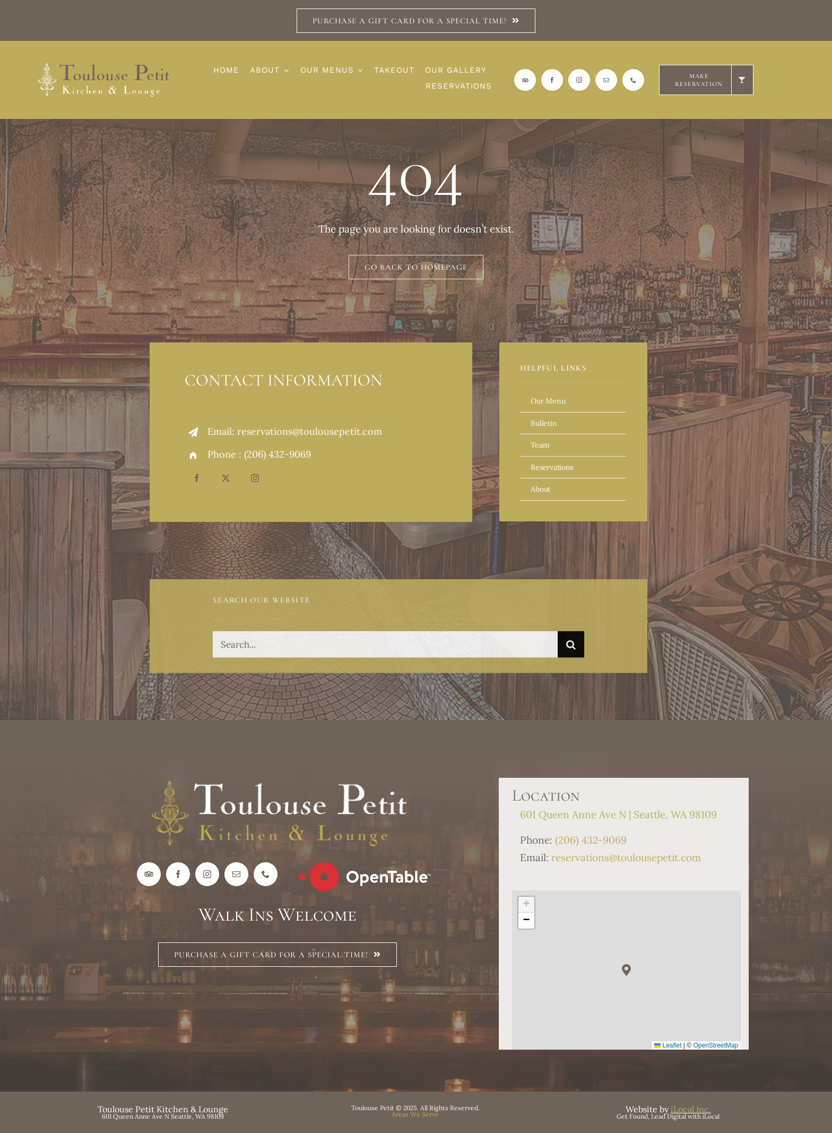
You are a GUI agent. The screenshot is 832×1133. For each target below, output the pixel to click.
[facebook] (552, 80)
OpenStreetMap (716, 1045)
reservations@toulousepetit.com (309, 431)
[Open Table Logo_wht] (364, 867)
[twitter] (226, 478)
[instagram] (579, 80)
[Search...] (385, 649)
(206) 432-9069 (277, 454)
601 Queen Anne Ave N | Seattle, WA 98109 (618, 814)
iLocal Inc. (691, 1109)
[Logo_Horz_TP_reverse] (103, 67)
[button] (626, 970)
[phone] (633, 80)
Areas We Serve (415, 1114)
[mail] (606, 80)
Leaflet (667, 1045)
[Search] (571, 649)
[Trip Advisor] (525, 80)
